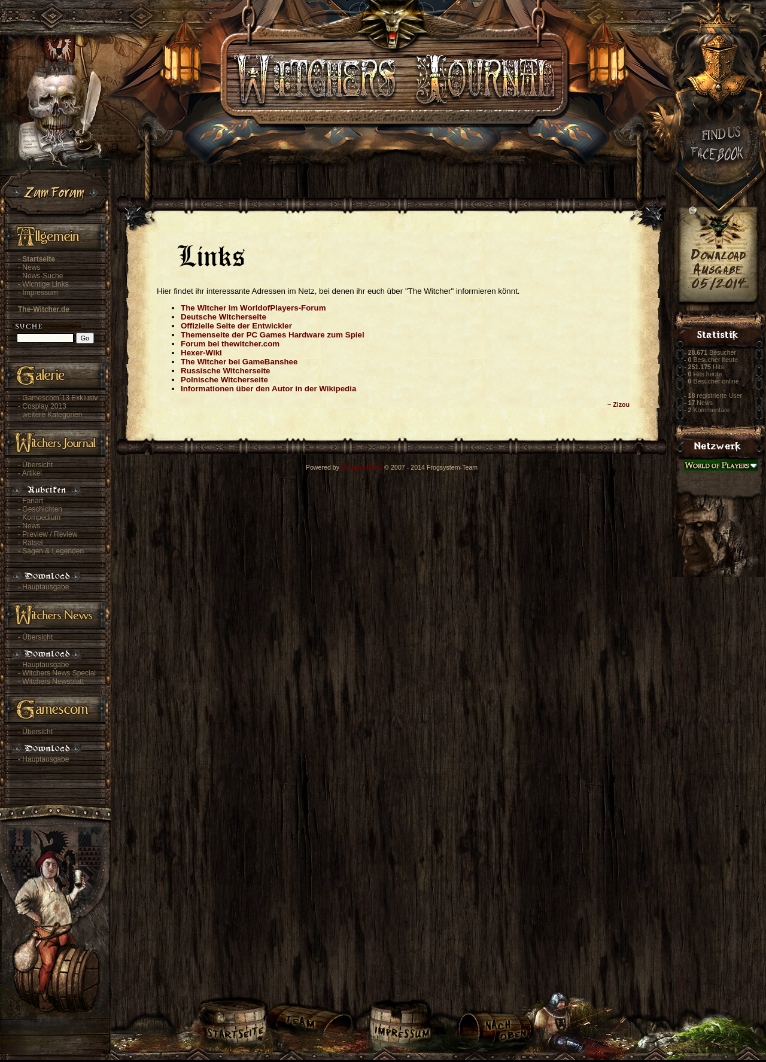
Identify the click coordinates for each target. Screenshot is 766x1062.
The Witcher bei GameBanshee (239, 361)
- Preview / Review (47, 534)
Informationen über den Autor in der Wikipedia (268, 388)
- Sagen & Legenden (51, 551)
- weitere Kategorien (50, 414)
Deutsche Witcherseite (223, 316)
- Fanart (30, 501)
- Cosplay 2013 (42, 406)
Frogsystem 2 (361, 467)
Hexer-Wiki (201, 352)
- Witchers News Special (57, 673)
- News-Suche (40, 276)
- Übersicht (35, 465)
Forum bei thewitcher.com (230, 343)
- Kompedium (39, 517)
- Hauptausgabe (43, 587)
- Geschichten (40, 509)
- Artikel (30, 473)
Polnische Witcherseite (224, 379)
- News (29, 267)
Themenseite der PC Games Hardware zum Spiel (272, 334)
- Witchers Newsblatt (51, 681)
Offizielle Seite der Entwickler (236, 325)
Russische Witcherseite (225, 370)
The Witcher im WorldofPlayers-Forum (253, 307)
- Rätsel (30, 542)
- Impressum (38, 292)
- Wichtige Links (43, 284)
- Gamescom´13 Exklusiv (58, 398)
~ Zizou (618, 404)
